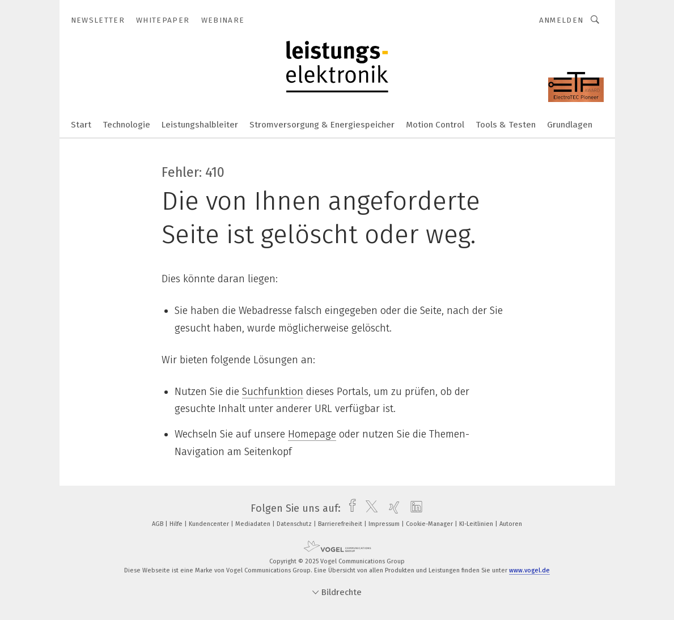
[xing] (391, 508)
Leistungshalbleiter (200, 125)
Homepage (312, 434)
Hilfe (176, 524)
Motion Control (435, 125)
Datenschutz (295, 524)
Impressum (384, 524)
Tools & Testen (506, 125)
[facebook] (349, 508)
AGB (158, 524)
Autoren (510, 524)
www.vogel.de (529, 570)
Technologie (126, 125)
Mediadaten (253, 524)
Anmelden (561, 20)
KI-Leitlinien (477, 524)
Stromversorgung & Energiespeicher (322, 125)
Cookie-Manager (430, 524)
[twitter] (368, 508)
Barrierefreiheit (341, 524)
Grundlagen (569, 125)
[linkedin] (413, 508)
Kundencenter (210, 524)
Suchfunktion (272, 391)
